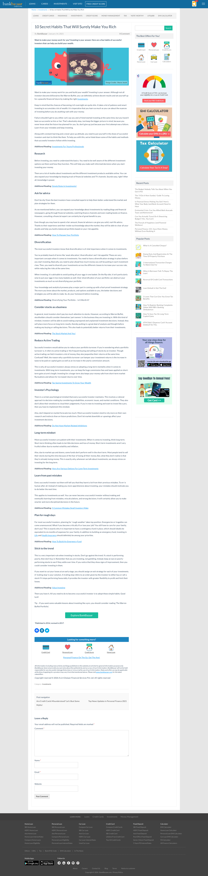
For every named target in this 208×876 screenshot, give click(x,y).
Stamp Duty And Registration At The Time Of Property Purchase (157, 255)
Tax (125, 16)
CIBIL (34, 851)
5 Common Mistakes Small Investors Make (70, 508)
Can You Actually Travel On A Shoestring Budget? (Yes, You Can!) (151, 217)
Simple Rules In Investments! (64, 186)
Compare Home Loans (33, 840)
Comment (39, 728)
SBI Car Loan (83, 830)
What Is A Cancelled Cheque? (155, 245)
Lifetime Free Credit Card (115, 837)
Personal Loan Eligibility (60, 840)
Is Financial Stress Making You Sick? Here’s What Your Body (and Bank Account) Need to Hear (153, 203)
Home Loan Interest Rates (34, 837)
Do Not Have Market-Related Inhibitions (69, 425)
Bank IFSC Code (51, 851)
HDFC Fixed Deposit (140, 830)
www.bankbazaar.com (104, 672)
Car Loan (154, 62)
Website (38, 784)
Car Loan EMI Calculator (169, 837)
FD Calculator (165, 840)
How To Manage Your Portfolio (65, 235)
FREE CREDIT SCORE (95, 4)
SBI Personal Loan (58, 827)
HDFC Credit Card (112, 830)
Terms (114, 868)
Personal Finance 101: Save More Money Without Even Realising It (151, 230)
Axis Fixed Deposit (140, 833)
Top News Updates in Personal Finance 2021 (107, 701)
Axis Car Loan (84, 833)
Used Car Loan (84, 843)
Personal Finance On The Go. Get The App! (81, 657)
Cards (44, 4)
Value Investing (58, 587)
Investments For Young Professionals (68, 146)
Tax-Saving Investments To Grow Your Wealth (71, 383)
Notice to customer (128, 868)
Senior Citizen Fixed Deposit (143, 840)
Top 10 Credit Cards (113, 840)
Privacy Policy (118, 872)
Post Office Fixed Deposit (142, 837)
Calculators (167, 62)
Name (38, 760)
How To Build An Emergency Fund (67, 541)
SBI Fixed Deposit (139, 827)
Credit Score (92, 16)
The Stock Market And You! (64, 333)
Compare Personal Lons (60, 837)
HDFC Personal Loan (59, 830)
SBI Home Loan (30, 827)
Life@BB (150, 16)
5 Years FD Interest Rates (142, 843)
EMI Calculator (165, 16)
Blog (106, 868)
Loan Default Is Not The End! (154, 288)
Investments (60, 4)
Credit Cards (48, 16)
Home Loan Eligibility (32, 843)
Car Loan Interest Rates (87, 840)
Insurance (62, 16)
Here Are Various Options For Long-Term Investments (75, 468)
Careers (85, 868)
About (75, 868)
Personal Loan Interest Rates (62, 843)
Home (34, 10)
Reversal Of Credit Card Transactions (158, 279)
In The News (78, 851)
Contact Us (96, 868)
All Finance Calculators (168, 843)
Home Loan (111, 652)
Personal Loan (67, 652)
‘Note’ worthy (137, 16)
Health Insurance (49, 535)
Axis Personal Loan (58, 833)
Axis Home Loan (30, 833)
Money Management (110, 16)
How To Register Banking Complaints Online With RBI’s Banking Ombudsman (158, 307)
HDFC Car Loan (84, 837)
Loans (32, 4)
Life (36, 535)
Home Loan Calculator (168, 830)
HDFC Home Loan (31, 830)
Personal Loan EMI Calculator (171, 833)
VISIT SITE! (77, 4)
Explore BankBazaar (82, 615)
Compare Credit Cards (114, 827)
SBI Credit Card (111, 833)
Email (38, 772)
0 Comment (124, 33)
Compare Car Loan (86, 827)
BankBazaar (42, 33)
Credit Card (45, 652)
